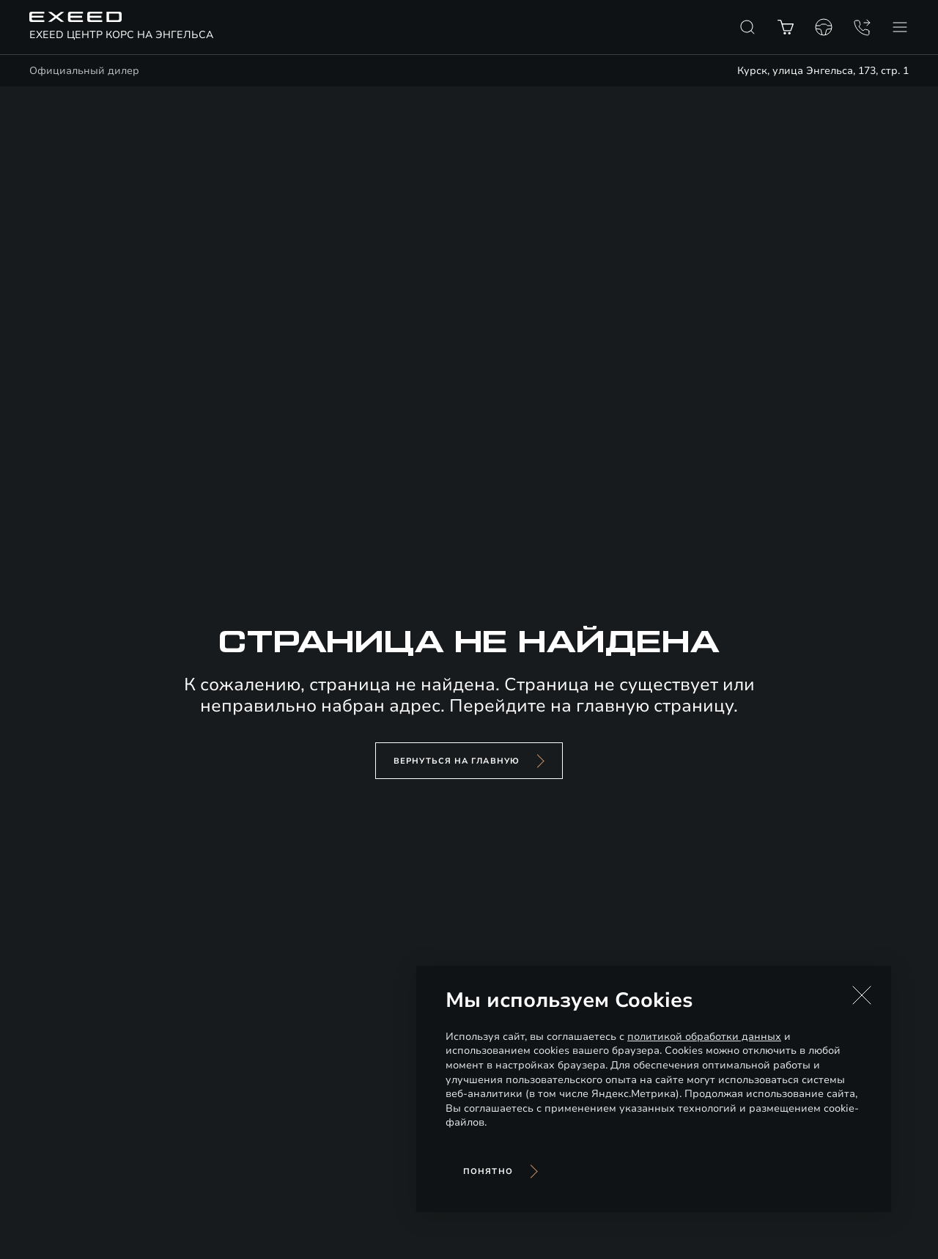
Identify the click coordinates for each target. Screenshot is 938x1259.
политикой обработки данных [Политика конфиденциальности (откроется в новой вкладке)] (704, 1037)
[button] (861, 995)
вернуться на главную (457, 761)
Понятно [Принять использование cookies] (488, 1171)
